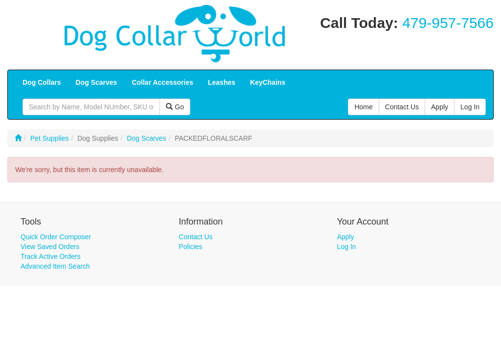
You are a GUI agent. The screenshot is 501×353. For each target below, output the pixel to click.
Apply (345, 237)
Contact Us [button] (402, 107)
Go (175, 107)
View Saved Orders (50, 247)
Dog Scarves (146, 138)
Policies (190, 247)
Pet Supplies (49, 138)
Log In (346, 247)
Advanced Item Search (55, 266)
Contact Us (195, 237)
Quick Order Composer (56, 237)
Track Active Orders (50, 256)
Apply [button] (439, 107)
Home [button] (363, 107)
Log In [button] (469, 107)
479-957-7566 (448, 23)
